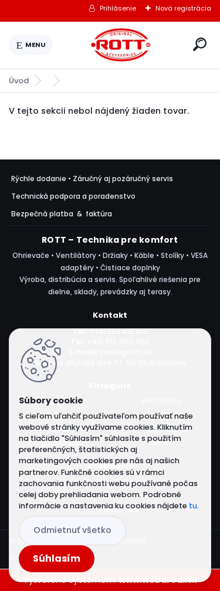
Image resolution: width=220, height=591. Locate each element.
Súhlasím (56, 558)
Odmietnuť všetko (72, 530)
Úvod (19, 80)
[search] (199, 44)
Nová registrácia (183, 8)
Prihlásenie (118, 8)
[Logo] (121, 45)
